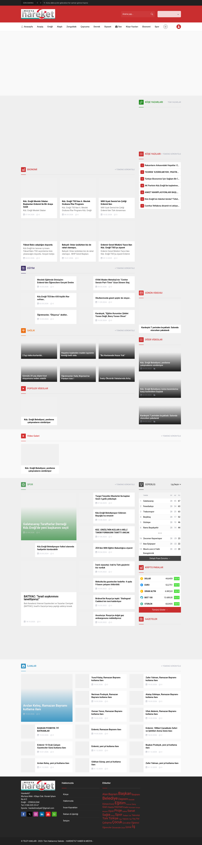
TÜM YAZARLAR (174, 102)
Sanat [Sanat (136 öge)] (131, 810)
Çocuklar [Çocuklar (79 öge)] (127, 823)
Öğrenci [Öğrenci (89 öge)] (135, 822)
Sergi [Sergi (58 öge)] (113, 816)
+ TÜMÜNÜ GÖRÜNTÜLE (125, 169)
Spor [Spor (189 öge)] (118, 814)
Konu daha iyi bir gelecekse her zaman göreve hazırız (67, 3)
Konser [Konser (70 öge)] (132, 807)
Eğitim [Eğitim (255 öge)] (120, 803)
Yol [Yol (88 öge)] (137, 818)
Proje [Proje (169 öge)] (118, 810)
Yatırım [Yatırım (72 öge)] (125, 819)
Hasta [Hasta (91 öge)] (111, 807)
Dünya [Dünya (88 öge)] (105, 804)
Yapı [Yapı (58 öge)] (120, 819)
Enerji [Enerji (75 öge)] (111, 804)
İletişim (66, 821)
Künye (65, 794)
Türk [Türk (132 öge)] (105, 818)
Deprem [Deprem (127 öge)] (123, 799)
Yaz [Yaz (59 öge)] (130, 819)
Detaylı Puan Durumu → (160, 558)
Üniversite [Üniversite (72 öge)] (116, 827)
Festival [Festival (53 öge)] (128, 804)
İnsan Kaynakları (70, 807)
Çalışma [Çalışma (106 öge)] (107, 822)
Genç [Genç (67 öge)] (134, 804)
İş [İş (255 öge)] (133, 826)
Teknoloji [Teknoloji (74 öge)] (136, 815)
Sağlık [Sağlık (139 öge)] (106, 815)
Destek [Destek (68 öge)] (131, 800)
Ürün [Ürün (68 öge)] (123, 828)
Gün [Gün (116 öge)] (104, 807)
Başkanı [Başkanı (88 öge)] (136, 794)
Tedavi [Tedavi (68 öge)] (125, 815)
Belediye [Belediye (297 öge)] (110, 798)
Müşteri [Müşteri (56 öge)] (105, 811)
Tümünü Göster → (160, 610)
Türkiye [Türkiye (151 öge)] (113, 818)
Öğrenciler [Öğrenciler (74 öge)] (107, 827)
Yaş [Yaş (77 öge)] (134, 818)
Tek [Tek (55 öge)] (130, 816)
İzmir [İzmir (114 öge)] (129, 827)
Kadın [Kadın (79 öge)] (126, 807)
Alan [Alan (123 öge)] (105, 794)
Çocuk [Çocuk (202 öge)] (117, 822)
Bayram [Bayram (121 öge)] (113, 794)
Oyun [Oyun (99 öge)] (111, 811)
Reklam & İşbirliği (70, 814)
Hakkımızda (68, 801)
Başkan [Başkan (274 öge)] (124, 793)
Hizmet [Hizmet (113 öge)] (118, 807)
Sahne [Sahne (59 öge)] (124, 811)
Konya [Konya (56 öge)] (138, 808)
